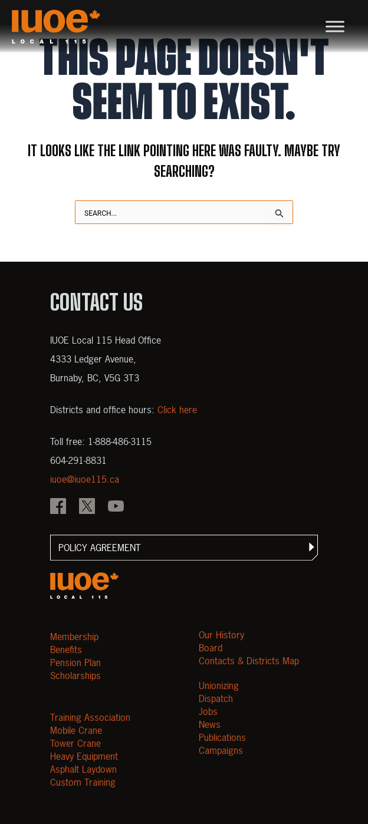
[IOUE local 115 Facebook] (58, 507)
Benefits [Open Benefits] (66, 649)
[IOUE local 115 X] (87, 507)
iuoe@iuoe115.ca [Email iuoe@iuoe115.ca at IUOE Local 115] (84, 479)
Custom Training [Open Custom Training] (83, 782)
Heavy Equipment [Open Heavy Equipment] (84, 756)
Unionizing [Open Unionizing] (219, 685)
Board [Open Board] (210, 647)
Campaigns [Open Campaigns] (221, 750)
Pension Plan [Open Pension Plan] (75, 662)
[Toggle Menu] (335, 26)
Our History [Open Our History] (221, 634)
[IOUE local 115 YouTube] (116, 507)
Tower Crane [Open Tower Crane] (75, 743)
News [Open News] (210, 724)
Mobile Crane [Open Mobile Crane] (76, 730)
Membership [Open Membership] (74, 636)
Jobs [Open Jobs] (208, 711)
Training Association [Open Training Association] (90, 717)
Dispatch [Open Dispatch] (216, 698)
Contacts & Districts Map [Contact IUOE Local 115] (249, 660)
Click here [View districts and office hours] (177, 409)
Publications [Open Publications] (222, 737)
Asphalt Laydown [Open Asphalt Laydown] (83, 769)
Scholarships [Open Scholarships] (75, 675)
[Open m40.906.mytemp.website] (84, 585)
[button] (184, 547)
